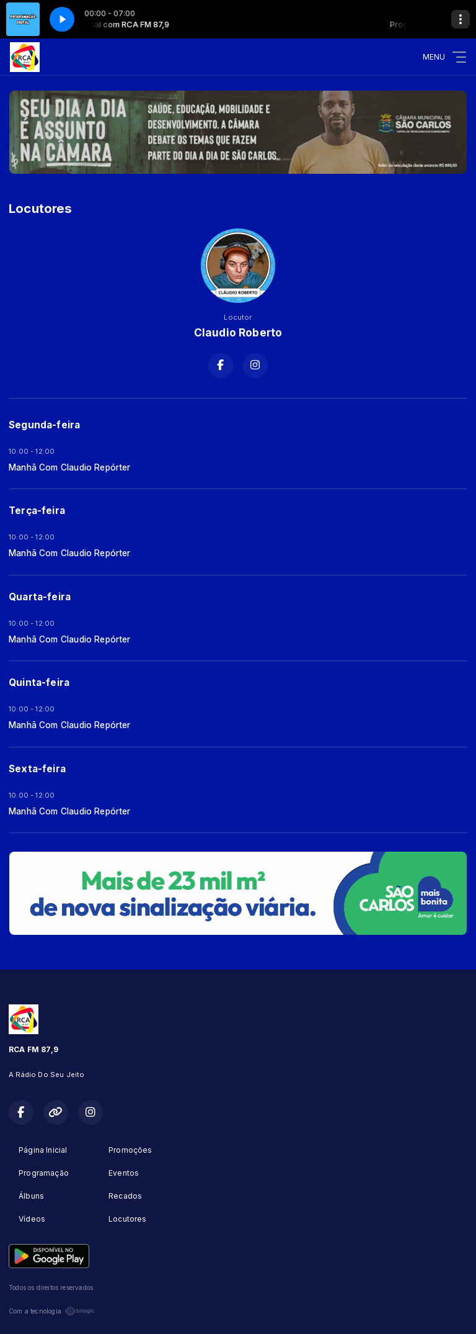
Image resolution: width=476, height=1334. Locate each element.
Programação (44, 1173)
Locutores (127, 1219)
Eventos (123, 1173)
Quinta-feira (39, 682)
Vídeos (32, 1219)
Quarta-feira (40, 597)
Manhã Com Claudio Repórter (70, 467)
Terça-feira (37, 510)
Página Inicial (43, 1150)
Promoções (130, 1150)
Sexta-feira (37, 769)
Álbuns (31, 1196)
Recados (125, 1196)
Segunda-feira (44, 425)
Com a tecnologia (52, 1311)
